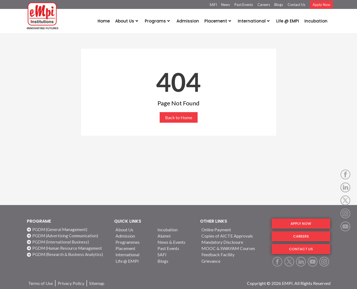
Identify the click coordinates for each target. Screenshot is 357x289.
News (225, 4)
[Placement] (133, 248)
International (253, 21)
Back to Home (178, 117)
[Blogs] (175, 261)
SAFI (213, 4)
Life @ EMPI (287, 21)
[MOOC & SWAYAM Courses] (233, 248)
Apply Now (321, 4)
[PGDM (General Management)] (68, 229)
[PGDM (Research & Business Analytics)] (68, 254)
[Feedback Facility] (233, 254)
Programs (157, 21)
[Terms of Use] (40, 283)
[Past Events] (175, 248)
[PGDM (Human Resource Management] (68, 248)
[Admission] (133, 236)
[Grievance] (233, 261)
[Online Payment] (233, 229)
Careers (264, 4)
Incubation (315, 21)
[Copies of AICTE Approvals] (233, 236)
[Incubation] (175, 229)
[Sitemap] (97, 283)
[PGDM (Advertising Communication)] (68, 236)
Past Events (243, 4)
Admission (187, 21)
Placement (217, 21)
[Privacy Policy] (71, 283)
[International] (133, 254)
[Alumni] (175, 236)
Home (104, 21)
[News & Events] (175, 242)
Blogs (278, 4)
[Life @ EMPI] (133, 261)
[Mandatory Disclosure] (233, 242)
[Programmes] (133, 242)
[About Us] (133, 229)
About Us (126, 21)
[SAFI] (175, 254)
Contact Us (296, 4)
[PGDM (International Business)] (68, 242)
